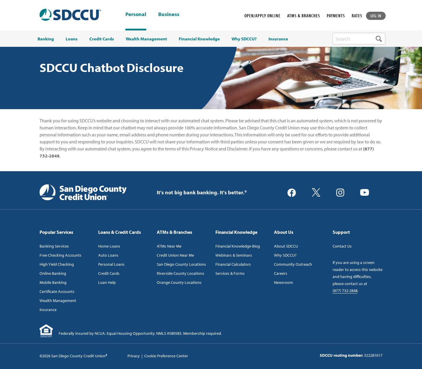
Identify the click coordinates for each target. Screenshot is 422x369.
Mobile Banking (53, 282)
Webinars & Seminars (233, 255)
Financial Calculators (233, 264)
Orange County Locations (179, 282)
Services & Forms (230, 273)
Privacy (133, 355)
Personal (135, 14)
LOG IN (376, 15)
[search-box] (359, 38)
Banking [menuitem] (46, 39)
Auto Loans (108, 255)
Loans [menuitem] (72, 39)
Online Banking (53, 273)
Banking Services (54, 246)
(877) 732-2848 (345, 290)
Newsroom (283, 282)
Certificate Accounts (57, 291)
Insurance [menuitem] (278, 39)
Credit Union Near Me (175, 255)
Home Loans (109, 246)
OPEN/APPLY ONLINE (262, 15)
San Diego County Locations (181, 264)
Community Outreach (293, 264)
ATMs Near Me (169, 246)
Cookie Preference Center (166, 355)
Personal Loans (111, 264)
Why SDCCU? (285, 255)
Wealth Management (58, 300)
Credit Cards (109, 273)
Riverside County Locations (180, 273)
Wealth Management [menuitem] (146, 39)
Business (168, 15)
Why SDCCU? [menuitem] (244, 39)
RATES (357, 15)
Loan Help (107, 282)
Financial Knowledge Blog (237, 246)
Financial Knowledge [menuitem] (199, 39)
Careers (280, 273)
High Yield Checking (57, 264)
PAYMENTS (336, 15)
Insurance (48, 309)
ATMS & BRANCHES (303, 15)
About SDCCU (286, 246)
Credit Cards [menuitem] (101, 39)
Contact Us (342, 246)
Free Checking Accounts (60, 255)
